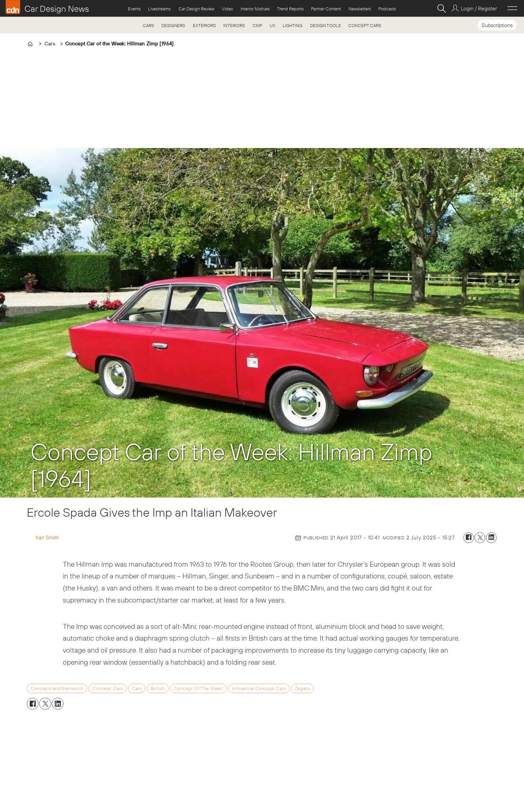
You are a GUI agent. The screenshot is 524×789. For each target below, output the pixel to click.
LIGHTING (292, 25)
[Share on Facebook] (469, 537)
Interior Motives (255, 8)
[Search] (441, 8)
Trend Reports (290, 8)
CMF (257, 25)
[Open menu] (512, 8)
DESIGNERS (173, 25)
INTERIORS (234, 25)
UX (272, 25)
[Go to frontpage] (47, 7)
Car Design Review (196, 8)
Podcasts (387, 8)
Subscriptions (497, 25)
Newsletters (360, 8)
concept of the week (198, 688)
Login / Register (479, 8)
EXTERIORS (204, 25)
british (158, 688)
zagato (302, 688)
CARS (148, 25)
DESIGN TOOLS (325, 25)
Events (134, 8)
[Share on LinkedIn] (491, 537)
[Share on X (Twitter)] (480, 537)
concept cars (107, 688)
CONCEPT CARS (364, 25)
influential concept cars (259, 688)
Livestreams (159, 8)
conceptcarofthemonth (57, 688)
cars (137, 688)
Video (227, 8)
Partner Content (326, 8)
